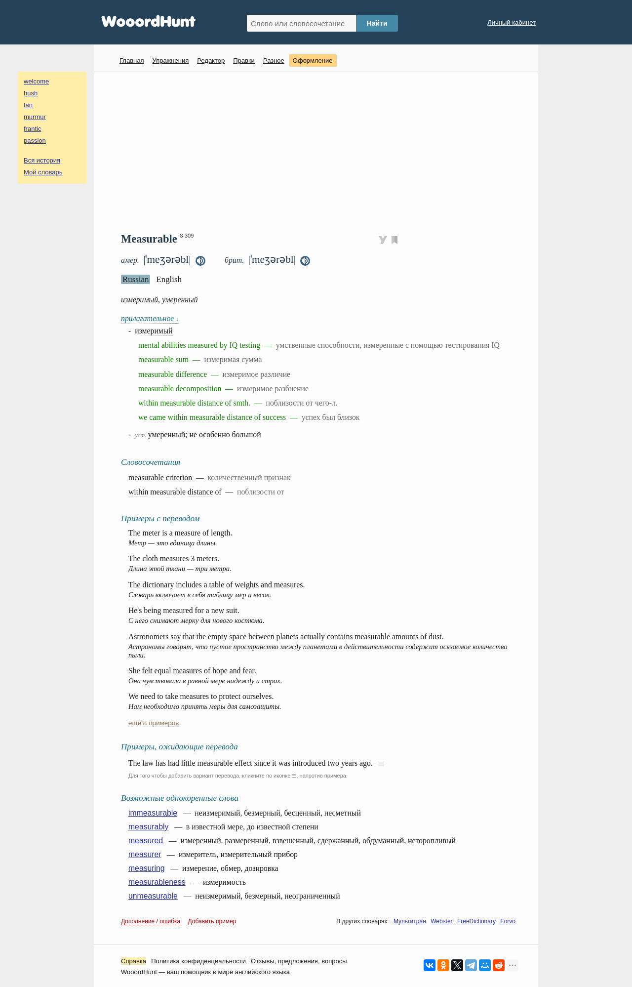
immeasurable (152, 813)
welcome (36, 81)
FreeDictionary (476, 921)
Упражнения (170, 60)
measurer (144, 854)
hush (31, 93)
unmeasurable (153, 896)
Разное (273, 60)
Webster (441, 921)
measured (145, 840)
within (138, 492)
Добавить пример (212, 921)
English (169, 279)
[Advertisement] (319, 151)
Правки (244, 60)
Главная (131, 60)
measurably (148, 826)
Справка (133, 961)
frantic (32, 128)
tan (28, 105)
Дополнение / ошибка (150, 921)
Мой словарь (43, 172)
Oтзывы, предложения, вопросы (299, 961)
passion (35, 140)
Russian (135, 279)
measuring (146, 868)
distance (200, 492)
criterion (179, 477)
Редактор (211, 60)
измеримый (154, 331)
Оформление (313, 60)
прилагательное (150, 318)
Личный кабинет (511, 22)
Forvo (507, 921)
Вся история (42, 160)
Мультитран (410, 921)
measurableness (157, 882)
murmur (35, 117)
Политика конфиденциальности (198, 961)
